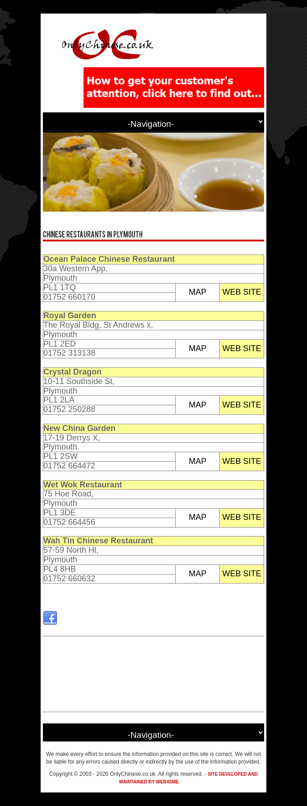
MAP (197, 291)
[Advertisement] (153, 674)
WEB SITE (242, 291)
